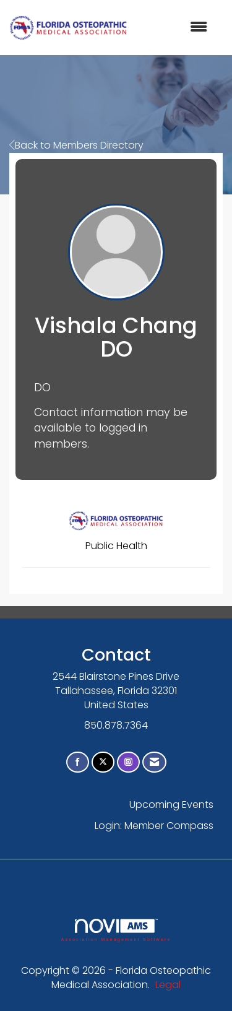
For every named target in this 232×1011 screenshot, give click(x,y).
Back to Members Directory (76, 145)
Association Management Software (116, 930)
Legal (168, 985)
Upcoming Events (171, 804)
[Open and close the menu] (173, 27)
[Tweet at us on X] (103, 762)
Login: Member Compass (154, 825)
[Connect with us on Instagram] (128, 762)
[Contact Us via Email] (154, 762)
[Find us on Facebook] (77, 762)
